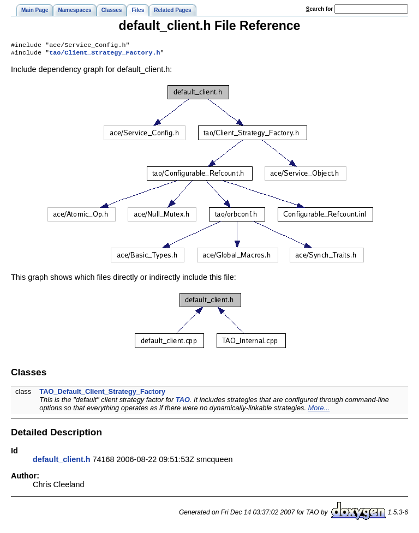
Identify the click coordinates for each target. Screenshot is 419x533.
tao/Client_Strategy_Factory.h (104, 54)
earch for (319, 9)
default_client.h (62, 461)
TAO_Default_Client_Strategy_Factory (102, 394)
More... (319, 410)
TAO (183, 402)
